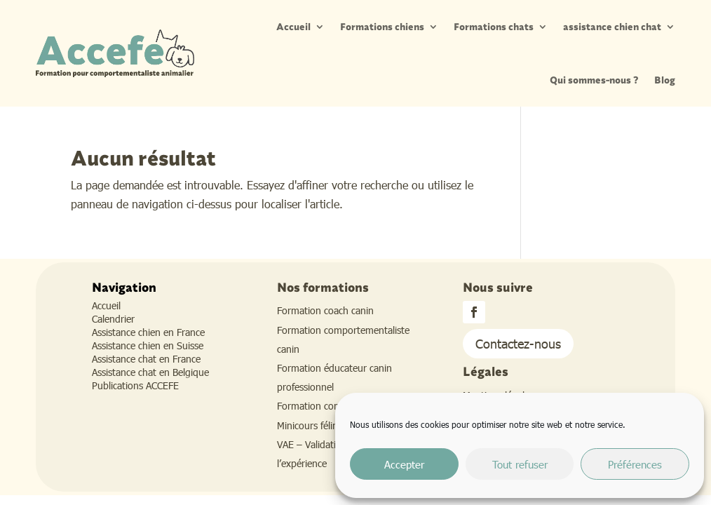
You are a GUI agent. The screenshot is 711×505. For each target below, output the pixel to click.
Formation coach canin (325, 310)
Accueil (293, 26)
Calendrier (113, 318)
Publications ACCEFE (135, 385)
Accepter (404, 464)
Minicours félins (309, 425)
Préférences (635, 464)
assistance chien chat (612, 26)
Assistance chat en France (146, 358)
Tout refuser (520, 464)
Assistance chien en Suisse (147, 345)
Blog (664, 80)
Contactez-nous (518, 343)
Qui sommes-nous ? (594, 80)
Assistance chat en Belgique (150, 372)
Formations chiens (382, 26)
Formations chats (494, 26)
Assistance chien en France (148, 332)
